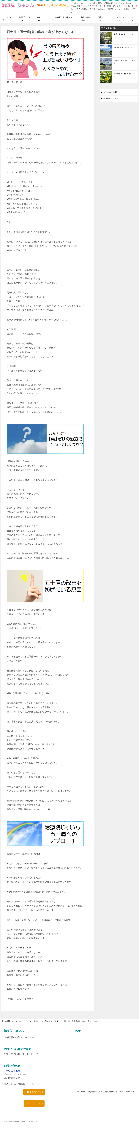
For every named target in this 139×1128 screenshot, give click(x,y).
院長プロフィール (24, 18)
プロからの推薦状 (111, 92)
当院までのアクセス (104, 18)
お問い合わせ (120, 18)
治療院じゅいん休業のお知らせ (124, 62)
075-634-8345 (13, 1071)
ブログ (133, 18)
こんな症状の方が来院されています (62, 18)
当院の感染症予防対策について (124, 75)
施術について (40, 18)
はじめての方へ (7, 18)
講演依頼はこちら (111, 98)
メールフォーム (35, 1103)
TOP (13, 1021)
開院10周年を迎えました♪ (123, 34)
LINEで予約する (35, 1092)
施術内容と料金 (86, 18)
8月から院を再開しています (124, 47)
